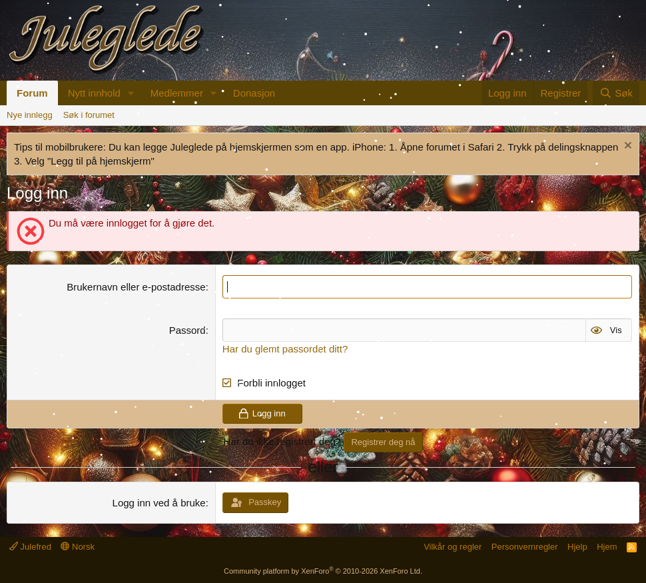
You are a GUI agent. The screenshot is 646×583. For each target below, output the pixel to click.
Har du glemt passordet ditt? (285, 348)
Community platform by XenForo (323, 571)
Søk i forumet (89, 115)
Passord (187, 330)
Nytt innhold (94, 93)
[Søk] (616, 93)
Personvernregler (524, 547)
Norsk (78, 547)
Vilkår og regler (453, 547)
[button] (131, 93)
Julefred (30, 547)
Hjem (607, 547)
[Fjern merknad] (626, 147)
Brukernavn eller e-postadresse (136, 286)
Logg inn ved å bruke (159, 502)
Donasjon (254, 93)
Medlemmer (177, 93)
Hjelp (577, 547)
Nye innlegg (30, 115)
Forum (32, 93)
